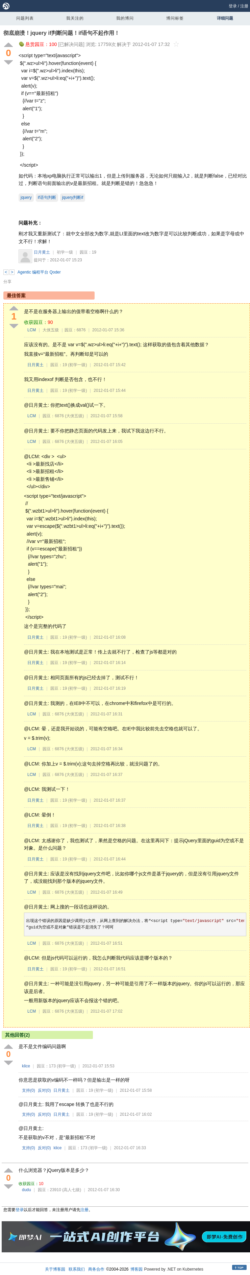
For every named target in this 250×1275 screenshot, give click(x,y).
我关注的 (75, 18)
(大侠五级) (74, 416)
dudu (26, 1189)
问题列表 (25, 18)
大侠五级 (51, 330)
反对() (44, 1090)
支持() (28, 1090)
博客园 (136, 1269)
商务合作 (96, 1269)
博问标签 (175, 18)
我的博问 (125, 18)
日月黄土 (42, 252)
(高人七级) (71, 1189)
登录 (233, 6)
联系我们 (77, 1269)
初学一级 (65, 252)
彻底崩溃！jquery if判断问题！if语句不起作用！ (61, 33)
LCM (31, 330)
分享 (7, 281)
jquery (26, 197)
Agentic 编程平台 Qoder (39, 272)
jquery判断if (72, 197)
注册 (244, 6)
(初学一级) (77, 364)
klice (26, 1066)
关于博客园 (55, 1269)
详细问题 (225, 18)
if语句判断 (47, 197)
